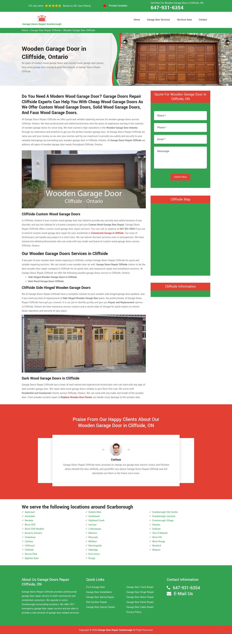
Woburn (156, 550)
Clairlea (29, 541)
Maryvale (93, 537)
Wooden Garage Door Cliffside (79, 30)
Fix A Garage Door (95, 587)
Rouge (91, 558)
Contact (203, 19)
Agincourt (30, 512)
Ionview (92, 524)
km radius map (180, 238)
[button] (106, 450)
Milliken (92, 541)
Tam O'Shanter (160, 533)
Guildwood (94, 516)
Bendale (29, 520)
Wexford (156, 545)
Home (137, 19)
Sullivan (156, 529)
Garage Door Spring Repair (100, 597)
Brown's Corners (33, 533)
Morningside (95, 545)
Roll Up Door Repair (96, 602)
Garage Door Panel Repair (140, 602)
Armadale (30, 516)
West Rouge (158, 541)
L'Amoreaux (94, 529)
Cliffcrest (30, 545)
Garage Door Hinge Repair (140, 592)
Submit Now (180, 177)
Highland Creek (96, 520)
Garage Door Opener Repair (100, 607)
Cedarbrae (30, 537)
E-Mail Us (183, 594)
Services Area (184, 19)
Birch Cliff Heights (34, 529)
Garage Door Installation (99, 592)
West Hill (157, 537)
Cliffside (29, 550)
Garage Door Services (158, 19)
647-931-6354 (167, 7)
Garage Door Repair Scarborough (115, 630)
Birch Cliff (30, 524)
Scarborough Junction (163, 516)
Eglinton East (32, 558)
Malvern (92, 533)
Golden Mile (94, 512)
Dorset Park (31, 554)
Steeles (156, 524)
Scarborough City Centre (165, 512)
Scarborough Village (163, 520)
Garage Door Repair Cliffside (46, 30)
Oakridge (93, 550)
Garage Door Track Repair (140, 587)
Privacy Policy (133, 612)
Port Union (94, 554)
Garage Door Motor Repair (140, 597)
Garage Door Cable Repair (140, 607)
